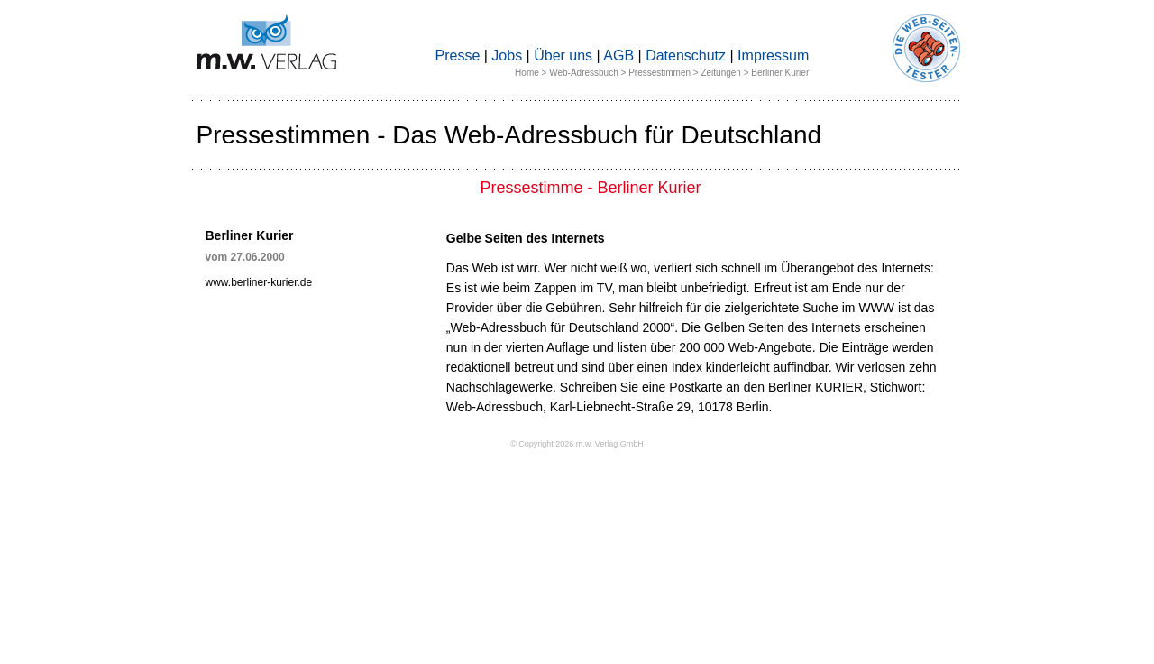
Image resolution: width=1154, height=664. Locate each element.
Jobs (506, 55)
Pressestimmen (659, 73)
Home (527, 73)
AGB (618, 55)
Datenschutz (686, 55)
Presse (458, 55)
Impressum (773, 55)
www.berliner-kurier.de (259, 282)
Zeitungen (720, 73)
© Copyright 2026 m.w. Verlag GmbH (577, 443)
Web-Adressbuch (583, 73)
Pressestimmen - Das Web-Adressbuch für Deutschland (509, 135)
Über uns (563, 55)
